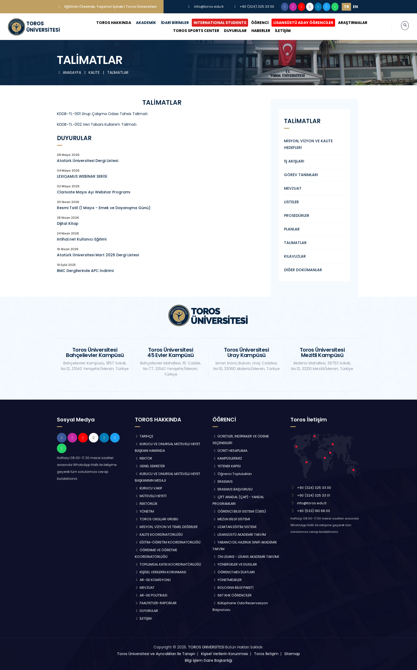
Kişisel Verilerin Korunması (224, 653)
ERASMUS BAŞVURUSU (232, 489)
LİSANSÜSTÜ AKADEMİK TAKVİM (239, 534)
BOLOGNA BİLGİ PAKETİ (232, 587)
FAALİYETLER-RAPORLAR (156, 603)
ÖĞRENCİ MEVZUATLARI (233, 572)
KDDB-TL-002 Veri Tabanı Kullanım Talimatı (96, 124)
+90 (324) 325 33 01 (313, 495)
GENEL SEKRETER (150, 466)
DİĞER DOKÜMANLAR (303, 270)
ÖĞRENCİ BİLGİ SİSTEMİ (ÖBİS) (239, 511)
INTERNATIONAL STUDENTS (215, 22)
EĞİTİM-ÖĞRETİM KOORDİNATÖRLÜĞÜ (168, 542)
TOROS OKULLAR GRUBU (156, 519)
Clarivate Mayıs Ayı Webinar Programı (93, 192)
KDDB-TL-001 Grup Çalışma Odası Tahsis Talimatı (102, 113)
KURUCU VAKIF (148, 488)
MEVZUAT (293, 188)
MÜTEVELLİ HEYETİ (151, 496)
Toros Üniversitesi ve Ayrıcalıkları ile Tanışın (156, 653)
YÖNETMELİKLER (227, 580)
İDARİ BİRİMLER (170, 22)
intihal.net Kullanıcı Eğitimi (81, 239)
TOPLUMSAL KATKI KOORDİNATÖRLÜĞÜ (168, 564)
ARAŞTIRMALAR (347, 22)
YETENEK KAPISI (226, 466)
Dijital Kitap (67, 223)
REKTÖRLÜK (146, 503)
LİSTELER (291, 202)
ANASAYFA (69, 72)
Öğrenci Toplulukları (232, 474)
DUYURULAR (230, 30)
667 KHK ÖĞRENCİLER (232, 595)
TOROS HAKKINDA (108, 22)
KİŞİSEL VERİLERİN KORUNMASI (160, 572)
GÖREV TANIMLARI (301, 174)
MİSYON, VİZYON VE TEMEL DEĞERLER (166, 527)
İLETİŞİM (277, 30)
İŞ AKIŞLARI (294, 161)
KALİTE (95, 72)
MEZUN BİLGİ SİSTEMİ (231, 519)
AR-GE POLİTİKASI (151, 595)
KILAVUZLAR (295, 256)
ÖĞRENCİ (255, 22)
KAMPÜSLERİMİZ (227, 458)
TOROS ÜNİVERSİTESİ (206, 647)
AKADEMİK (141, 22)
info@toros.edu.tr (209, 6)
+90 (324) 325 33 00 (257, 6)
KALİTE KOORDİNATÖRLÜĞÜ (159, 534)
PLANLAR (292, 229)
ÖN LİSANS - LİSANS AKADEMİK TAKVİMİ (245, 556)
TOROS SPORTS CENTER (191, 30)
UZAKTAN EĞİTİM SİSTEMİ (234, 527)
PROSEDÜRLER (296, 215)
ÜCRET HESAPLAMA (229, 450)
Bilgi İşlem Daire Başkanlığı (208, 660)
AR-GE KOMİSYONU (153, 580)
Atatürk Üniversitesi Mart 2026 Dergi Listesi (98, 255)
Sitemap (292, 653)
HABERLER (255, 30)
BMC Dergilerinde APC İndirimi (85, 270)
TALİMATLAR (117, 72)
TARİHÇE (144, 436)
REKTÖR (143, 458)
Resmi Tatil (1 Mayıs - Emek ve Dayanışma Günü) (104, 207)
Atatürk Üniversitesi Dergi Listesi (87, 160)
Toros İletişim (266, 653)
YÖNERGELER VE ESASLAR (234, 564)
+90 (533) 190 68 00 (313, 511)
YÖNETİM (144, 511)
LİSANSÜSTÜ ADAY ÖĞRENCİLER (298, 22)
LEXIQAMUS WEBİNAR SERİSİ (82, 176)
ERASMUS (222, 481)
